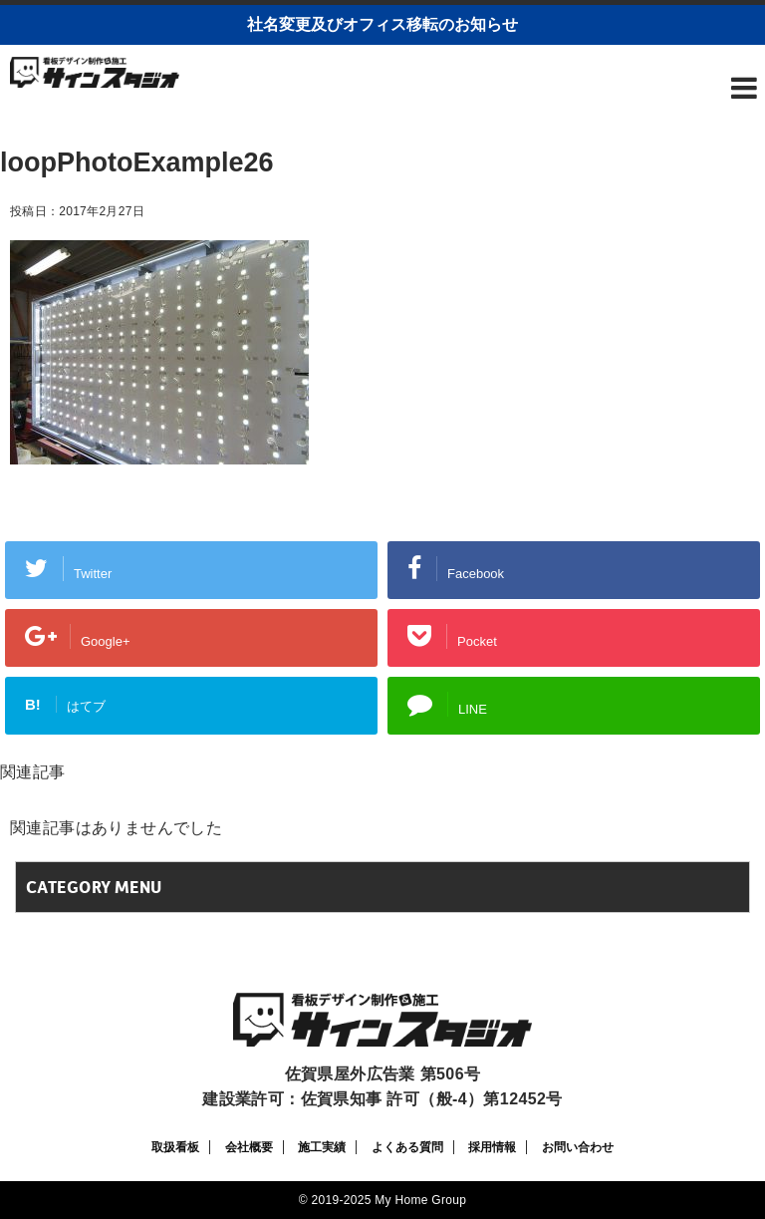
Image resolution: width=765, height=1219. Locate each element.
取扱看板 (175, 1147)
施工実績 (322, 1147)
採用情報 (492, 1147)
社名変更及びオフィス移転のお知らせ (382, 24)
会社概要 (249, 1147)
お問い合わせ (578, 1147)
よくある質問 (407, 1147)
